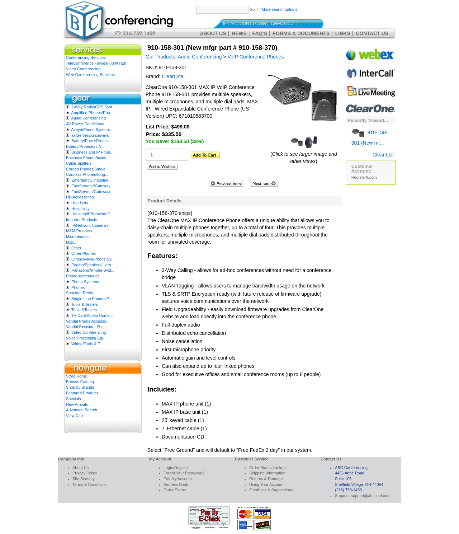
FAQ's (259, 33)
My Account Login (244, 23)
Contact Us (372, 33)
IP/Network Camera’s (90, 225)
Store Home (76, 376)
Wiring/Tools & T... (87, 344)
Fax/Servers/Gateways (91, 191)
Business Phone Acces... (87, 157)
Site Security (83, 479)
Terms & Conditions (89, 484)
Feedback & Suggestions (271, 490)
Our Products (160, 57)
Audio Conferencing (88, 118)
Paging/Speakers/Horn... (92, 265)
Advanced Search (81, 410)
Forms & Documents (301, 33)
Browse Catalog (80, 382)
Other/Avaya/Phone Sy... (92, 259)
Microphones (77, 236)
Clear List (383, 155)
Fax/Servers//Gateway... (92, 186)
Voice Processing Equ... (87, 338)
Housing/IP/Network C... (92, 214)
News (239, 33)
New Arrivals (77, 404)
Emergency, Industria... (91, 180)
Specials (73, 399)
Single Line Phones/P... (91, 298)
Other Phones (83, 253)
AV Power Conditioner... (87, 124)
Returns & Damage (266, 479)
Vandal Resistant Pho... (86, 326)
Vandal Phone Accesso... (88, 321)
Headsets (79, 203)
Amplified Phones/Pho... (92, 113)
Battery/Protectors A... (85, 146)
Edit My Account (178, 479)
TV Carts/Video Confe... (92, 315)
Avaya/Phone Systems (90, 129)
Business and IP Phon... (92, 152)
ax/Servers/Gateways (90, 135)
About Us (213, 33)
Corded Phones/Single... (87, 169)
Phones (78, 287)
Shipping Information (267, 473)
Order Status (175, 490)
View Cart (74, 415)
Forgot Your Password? (184, 473)
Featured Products (82, 393)
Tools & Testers (84, 304)
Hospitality (80, 208)
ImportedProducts (81, 219)
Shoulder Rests (79, 293)
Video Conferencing (83, 69)
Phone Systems (85, 282)
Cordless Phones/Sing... (87, 174)
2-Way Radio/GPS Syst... (93, 107)
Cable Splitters (79, 163)
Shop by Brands (80, 387)
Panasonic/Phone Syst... (92, 270)
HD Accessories (80, 197)
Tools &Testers (84, 310)
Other (76, 248)
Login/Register (176, 467)
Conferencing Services (86, 57)
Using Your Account (266, 484)
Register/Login (364, 177)
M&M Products (79, 231)
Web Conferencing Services (90, 74)
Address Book (176, 484)
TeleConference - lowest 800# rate (96, 63)
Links (342, 33)
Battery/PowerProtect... (91, 141)
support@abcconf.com (371, 495)
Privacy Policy (84, 473)
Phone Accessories (83, 276)
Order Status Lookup (267, 467)
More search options (280, 9)
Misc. (70, 242)
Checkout (283, 23)
